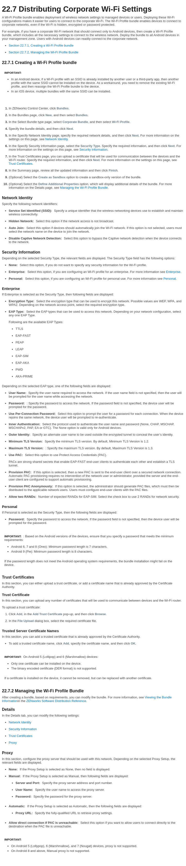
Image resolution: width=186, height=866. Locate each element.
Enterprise (173, 272)
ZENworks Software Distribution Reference (56, 701)
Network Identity (56, 139)
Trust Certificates (20, 163)
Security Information (93, 149)
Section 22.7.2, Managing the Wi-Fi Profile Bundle (43, 52)
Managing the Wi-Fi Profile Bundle (84, 187)
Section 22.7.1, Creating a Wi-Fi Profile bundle (41, 45)
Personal (169, 278)
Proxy (13, 742)
